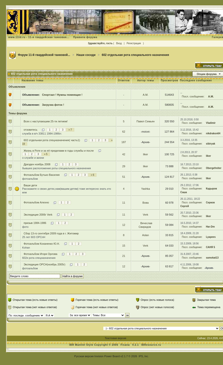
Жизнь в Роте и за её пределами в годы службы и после (59, 150)
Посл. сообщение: (193, 96)
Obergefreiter (213, 168)
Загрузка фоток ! (53, 104)
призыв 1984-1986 (35, 222)
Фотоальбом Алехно (36, 202)
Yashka (145, 188)
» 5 (46, 154)
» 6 (92, 175)
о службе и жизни (33, 157)
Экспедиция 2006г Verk (38, 214)
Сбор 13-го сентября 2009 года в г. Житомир (51, 233)
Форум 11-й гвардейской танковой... (44, 55)
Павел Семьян (145, 121)
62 (123, 131)
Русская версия (84, 356)
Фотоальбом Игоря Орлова (40, 253)
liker (145, 154)
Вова (145, 202)
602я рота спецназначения (38, 257)
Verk (145, 214)
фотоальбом (30, 178)
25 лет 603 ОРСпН (33, 237)
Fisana (126, 345)
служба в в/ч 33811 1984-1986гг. (42, 133)
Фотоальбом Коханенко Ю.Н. (42, 243)
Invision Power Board (107, 356)
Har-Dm (210, 226)
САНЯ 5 (210, 247)
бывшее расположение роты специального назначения (56, 168)
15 (123, 245)
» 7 (70, 129)
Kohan (26, 247)
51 (123, 176)
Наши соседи (86, 55)
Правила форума (85, 37)
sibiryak (210, 143)
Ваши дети (30, 185)
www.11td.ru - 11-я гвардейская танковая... (38, 37)
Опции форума (206, 74)
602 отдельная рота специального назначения (135, 55)
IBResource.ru (151, 345)
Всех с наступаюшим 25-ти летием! (46, 121)
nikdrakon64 (213, 133)
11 (123, 202)
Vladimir (210, 123)
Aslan (145, 235)
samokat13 (212, 257)
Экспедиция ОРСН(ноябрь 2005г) (44, 264)
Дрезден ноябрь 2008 (37, 164)
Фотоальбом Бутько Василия (42, 174)
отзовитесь (30, 129)
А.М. (145, 94)
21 (123, 255)
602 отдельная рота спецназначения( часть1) (52, 140)
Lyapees (211, 237)
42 (123, 154)
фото (25, 226)
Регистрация (133, 43)
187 (123, 142)
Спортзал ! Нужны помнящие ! (62, 94)
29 (123, 166)
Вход (119, 43)
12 (123, 224)
